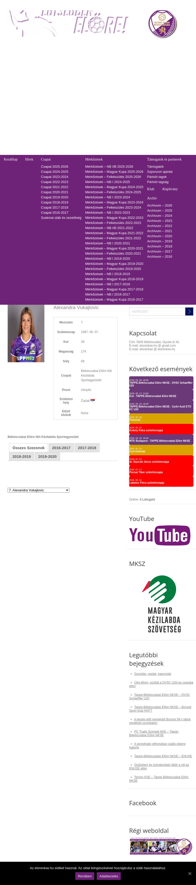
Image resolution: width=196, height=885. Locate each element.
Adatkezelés (13, 142)
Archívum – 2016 (159, 256)
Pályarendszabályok (18, 137)
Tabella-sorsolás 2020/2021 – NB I (72, 79)
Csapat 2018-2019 (54, 202)
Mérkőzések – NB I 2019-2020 (107, 258)
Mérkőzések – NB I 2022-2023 (107, 212)
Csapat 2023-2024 (54, 177)
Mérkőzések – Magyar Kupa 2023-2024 (114, 202)
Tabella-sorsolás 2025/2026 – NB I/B (74, 53)
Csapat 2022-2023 (54, 182)
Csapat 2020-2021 (54, 192)
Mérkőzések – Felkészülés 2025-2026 (113, 177)
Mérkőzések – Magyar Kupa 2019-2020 (114, 264)
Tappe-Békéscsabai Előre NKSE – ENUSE (163, 756)
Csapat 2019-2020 (54, 197)
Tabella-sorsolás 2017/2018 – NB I (72, 94)
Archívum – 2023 (159, 221)
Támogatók (155, 166)
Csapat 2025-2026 (54, 166)
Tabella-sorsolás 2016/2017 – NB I (72, 99)
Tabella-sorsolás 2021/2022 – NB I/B (74, 74)
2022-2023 (129, 69)
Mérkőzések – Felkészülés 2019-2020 (113, 269)
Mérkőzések (94, 159)
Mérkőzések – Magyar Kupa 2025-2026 (114, 172)
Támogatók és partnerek (164, 159)
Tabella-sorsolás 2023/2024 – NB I (72, 64)
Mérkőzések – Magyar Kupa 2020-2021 (114, 248)
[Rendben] (189, 873)
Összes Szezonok (29, 448)
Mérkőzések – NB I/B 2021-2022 (109, 228)
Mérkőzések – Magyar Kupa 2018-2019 (114, 279)
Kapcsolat (10, 108)
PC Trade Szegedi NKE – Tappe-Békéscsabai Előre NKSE (154, 733)
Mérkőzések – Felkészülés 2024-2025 (113, 192)
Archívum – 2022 (159, 226)
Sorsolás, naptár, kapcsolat (152, 674)
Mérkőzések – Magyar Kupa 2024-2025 (114, 187)
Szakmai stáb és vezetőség (61, 218)
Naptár (109, 45)
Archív (152, 198)
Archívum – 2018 (159, 246)
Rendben (85, 876)
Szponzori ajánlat (160, 172)
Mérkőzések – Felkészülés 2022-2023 (113, 223)
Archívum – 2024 (159, 216)
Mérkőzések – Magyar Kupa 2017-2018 (114, 289)
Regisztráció (13, 53)
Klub (150, 189)
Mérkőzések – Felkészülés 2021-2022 (113, 238)
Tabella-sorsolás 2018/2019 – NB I (72, 89)
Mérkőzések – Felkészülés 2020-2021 (113, 253)
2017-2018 (129, 94)
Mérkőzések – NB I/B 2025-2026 (109, 166)
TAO (124, 45)
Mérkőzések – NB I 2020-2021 (107, 243)
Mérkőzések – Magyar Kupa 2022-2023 (114, 218)
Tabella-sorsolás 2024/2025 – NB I (72, 59)
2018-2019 (129, 89)
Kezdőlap (11, 159)
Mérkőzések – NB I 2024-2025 (107, 182)
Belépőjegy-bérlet (16, 45)
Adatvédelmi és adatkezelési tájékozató (33, 127)
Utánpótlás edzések (18, 121)
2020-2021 (129, 79)
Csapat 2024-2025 (54, 172)
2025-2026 (129, 53)
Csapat (46, 159)
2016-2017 (129, 99)
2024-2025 (129, 59)
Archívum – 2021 (159, 231)
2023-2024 (129, 64)
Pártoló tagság (157, 182)
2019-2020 (129, 84)
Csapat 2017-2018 (54, 207)
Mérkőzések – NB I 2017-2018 (107, 284)
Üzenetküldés (14, 132)
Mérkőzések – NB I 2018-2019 (107, 274)
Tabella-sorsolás (57, 45)
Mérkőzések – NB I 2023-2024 (107, 197)
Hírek (29, 159)
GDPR (9, 152)
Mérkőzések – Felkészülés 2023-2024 (113, 207)
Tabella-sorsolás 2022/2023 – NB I (72, 69)
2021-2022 (129, 74)
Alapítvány (170, 189)
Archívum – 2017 (159, 251)
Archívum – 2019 (159, 241)
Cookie (9, 147)
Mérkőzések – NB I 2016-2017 (107, 294)
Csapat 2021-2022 (54, 187)
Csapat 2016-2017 (54, 212)
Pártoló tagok (157, 177)
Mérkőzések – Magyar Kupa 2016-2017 (114, 299)
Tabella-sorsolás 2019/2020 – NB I (72, 84)
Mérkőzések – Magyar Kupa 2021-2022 (114, 233)
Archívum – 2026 (159, 205)
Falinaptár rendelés (18, 116)
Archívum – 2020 (159, 236)
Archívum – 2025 (159, 210)
